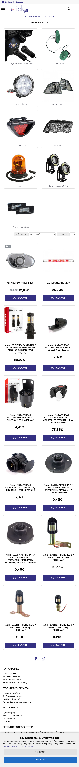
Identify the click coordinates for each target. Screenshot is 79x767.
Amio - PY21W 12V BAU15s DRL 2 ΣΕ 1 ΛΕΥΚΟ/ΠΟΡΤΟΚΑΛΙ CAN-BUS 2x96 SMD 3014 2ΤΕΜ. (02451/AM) (20, 349)
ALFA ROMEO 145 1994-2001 (20, 283)
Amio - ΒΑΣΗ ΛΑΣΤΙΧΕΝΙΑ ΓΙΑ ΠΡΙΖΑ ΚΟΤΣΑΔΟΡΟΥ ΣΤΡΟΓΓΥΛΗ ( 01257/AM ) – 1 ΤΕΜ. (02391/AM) (58, 489)
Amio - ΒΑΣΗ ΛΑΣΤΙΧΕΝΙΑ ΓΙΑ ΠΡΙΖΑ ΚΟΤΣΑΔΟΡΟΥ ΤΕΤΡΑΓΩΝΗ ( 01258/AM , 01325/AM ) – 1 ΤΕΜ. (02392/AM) (20, 559)
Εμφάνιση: (63, 234)
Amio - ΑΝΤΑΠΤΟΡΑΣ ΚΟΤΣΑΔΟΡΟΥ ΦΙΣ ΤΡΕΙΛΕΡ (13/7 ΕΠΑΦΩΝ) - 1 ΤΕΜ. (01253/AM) (20, 487)
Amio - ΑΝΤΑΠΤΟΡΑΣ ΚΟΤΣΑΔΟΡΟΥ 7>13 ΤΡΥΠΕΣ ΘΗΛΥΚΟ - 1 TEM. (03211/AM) (20, 417)
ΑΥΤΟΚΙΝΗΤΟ (34, 16)
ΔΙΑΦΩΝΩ (40, 752)
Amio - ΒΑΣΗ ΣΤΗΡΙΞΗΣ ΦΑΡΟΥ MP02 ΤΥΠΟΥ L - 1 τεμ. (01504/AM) (20, 627)
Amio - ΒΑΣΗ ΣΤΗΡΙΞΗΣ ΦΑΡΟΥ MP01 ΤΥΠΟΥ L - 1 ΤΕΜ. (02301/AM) (58, 557)
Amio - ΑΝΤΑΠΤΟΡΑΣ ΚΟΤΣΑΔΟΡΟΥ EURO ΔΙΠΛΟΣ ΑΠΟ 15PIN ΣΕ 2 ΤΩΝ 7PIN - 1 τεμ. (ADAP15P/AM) (58, 419)
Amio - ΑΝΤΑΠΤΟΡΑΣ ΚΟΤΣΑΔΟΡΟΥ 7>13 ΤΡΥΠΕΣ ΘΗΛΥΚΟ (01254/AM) (58, 347)
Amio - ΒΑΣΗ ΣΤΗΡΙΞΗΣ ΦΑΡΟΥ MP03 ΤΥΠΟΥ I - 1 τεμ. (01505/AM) (58, 627)
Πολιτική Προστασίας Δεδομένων (18, 746)
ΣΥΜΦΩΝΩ (40, 759)
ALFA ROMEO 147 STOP (58, 283)
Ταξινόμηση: (21, 234)
